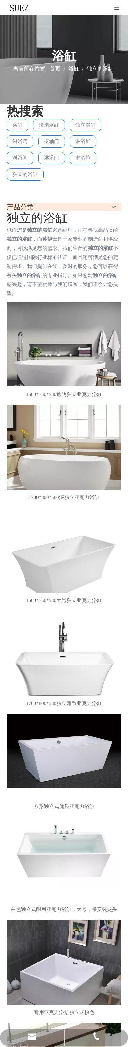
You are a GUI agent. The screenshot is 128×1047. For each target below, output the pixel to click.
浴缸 (17, 125)
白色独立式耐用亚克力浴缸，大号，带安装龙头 (64, 909)
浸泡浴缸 (49, 125)
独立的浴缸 (25, 174)
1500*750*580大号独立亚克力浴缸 (64, 600)
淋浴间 (20, 158)
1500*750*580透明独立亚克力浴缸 (64, 394)
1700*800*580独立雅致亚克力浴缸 (64, 703)
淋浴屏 (83, 141)
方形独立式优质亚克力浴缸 (64, 806)
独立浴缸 (85, 125)
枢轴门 (51, 141)
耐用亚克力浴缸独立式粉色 (64, 1012)
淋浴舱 (83, 158)
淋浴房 (20, 141)
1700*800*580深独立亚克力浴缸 (64, 497)
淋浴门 (51, 158)
